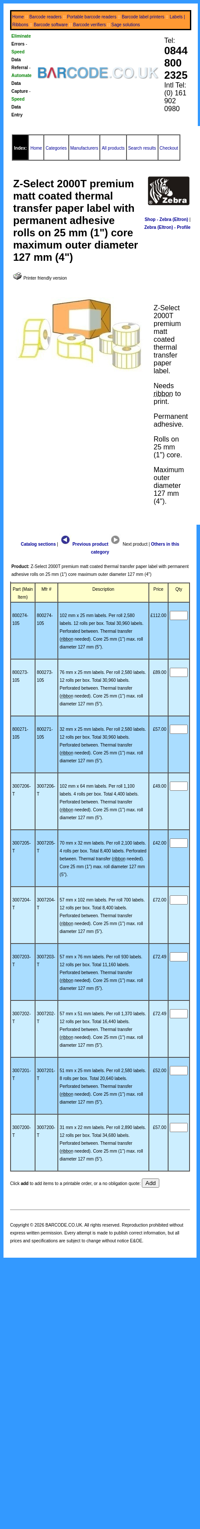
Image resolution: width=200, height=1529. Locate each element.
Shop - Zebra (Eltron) (166, 219)
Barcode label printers (143, 16)
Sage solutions (125, 24)
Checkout (169, 148)
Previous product (84, 544)
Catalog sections (38, 544)
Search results (142, 148)
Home (18, 16)
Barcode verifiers (89, 24)
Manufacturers (84, 148)
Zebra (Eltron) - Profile (167, 227)
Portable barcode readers (91, 16)
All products (113, 148)
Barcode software (51, 24)
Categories (56, 148)
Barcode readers (45, 16)
